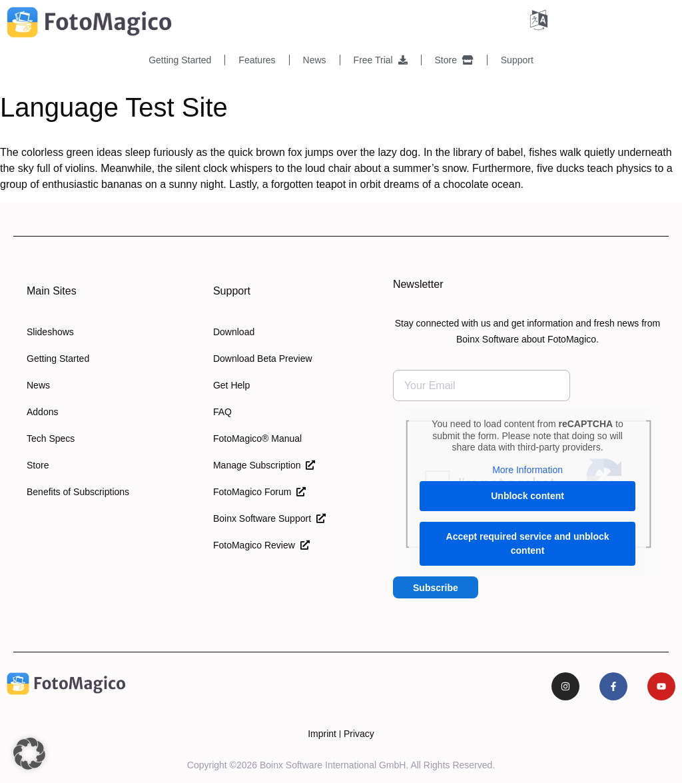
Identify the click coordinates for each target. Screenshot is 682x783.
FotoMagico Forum (259, 491)
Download (233, 332)
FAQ (222, 411)
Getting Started (180, 60)
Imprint (322, 733)
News (314, 60)
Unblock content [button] (527, 495)
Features (256, 60)
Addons (42, 411)
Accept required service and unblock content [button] (527, 543)
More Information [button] (527, 469)
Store (454, 60)
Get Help (231, 385)
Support (517, 60)
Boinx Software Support (269, 518)
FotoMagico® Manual (257, 438)
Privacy (359, 733)
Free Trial (381, 60)
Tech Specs (51, 438)
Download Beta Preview (262, 358)
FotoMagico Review (261, 545)
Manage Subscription (264, 465)
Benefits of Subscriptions (78, 491)
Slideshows (50, 332)
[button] (29, 753)
